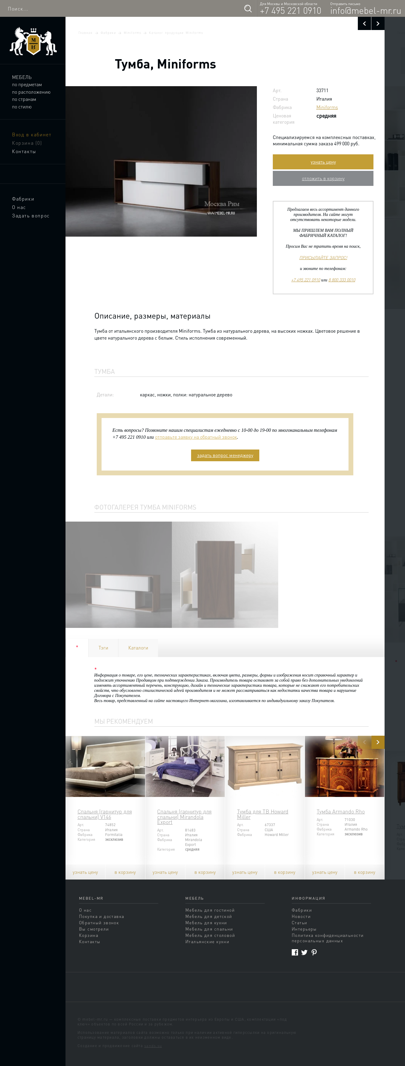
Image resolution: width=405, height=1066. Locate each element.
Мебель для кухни (206, 922)
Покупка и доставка (101, 916)
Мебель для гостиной (210, 910)
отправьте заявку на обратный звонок (196, 437)
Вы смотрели (94, 928)
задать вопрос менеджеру (225, 455)
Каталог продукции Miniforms (176, 33)
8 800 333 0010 (341, 279)
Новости (301, 916)
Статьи (299, 922)
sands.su (153, 1045)
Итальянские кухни (207, 941)
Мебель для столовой (210, 935)
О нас (19, 207)
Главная (85, 33)
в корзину (125, 872)
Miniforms (132, 33)
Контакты (24, 151)
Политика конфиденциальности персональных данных (328, 937)
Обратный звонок (99, 922)
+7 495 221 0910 (290, 10)
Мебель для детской (208, 916)
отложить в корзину (323, 178)
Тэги (103, 647)
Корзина (27, 143)
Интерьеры (304, 928)
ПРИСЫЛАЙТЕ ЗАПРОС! (323, 257)
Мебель (22, 77)
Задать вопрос (31, 215)
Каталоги (138, 647)
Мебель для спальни (209, 928)
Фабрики (23, 198)
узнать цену (323, 162)
